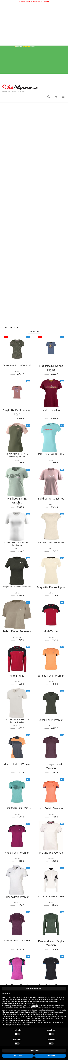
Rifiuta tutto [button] (18, 1055)
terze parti (35, 1006)
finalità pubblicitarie (23, 1012)
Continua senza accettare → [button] (34, 988)
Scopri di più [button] (34, 1050)
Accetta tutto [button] (50, 1055)
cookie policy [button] (32, 1004)
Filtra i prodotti (34, 334)
